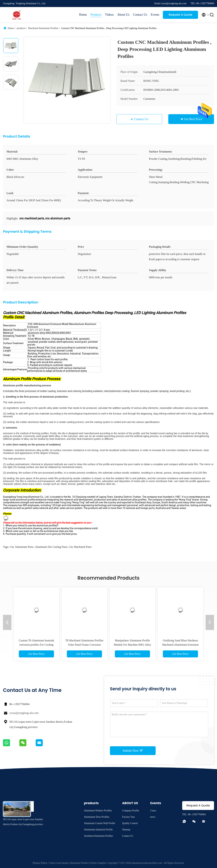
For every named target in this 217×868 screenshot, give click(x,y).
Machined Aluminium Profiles (43, 28)
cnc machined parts (80, 546)
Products (95, 14)
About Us (123, 14)
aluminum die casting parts (51, 546)
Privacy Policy (40, 863)
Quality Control (130, 823)
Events (155, 14)
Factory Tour (128, 817)
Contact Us (140, 14)
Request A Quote (180, 15)
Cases (153, 810)
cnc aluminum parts (21, 546)
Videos (109, 14)
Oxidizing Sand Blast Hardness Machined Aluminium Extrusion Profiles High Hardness (180, 644)
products (21, 28)
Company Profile (130, 810)
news (152, 817)
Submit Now (133, 750)
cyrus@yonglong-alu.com (24, 712)
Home (83, 14)
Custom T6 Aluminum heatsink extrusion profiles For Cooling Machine (36, 644)
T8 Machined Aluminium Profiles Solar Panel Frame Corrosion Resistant (84, 644)
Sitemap (126, 829)
